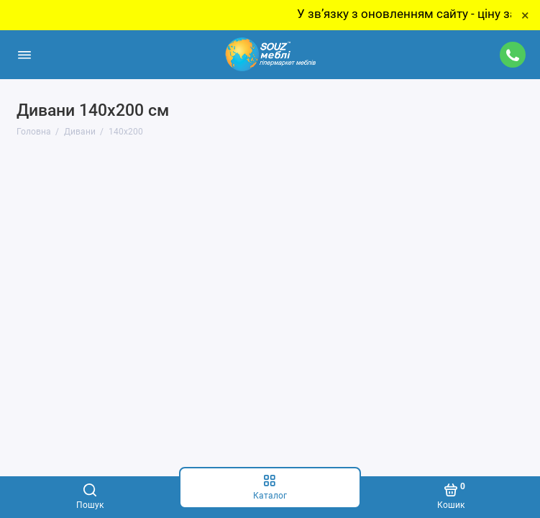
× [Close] (525, 15)
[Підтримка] (513, 54)
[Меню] (24, 54)
